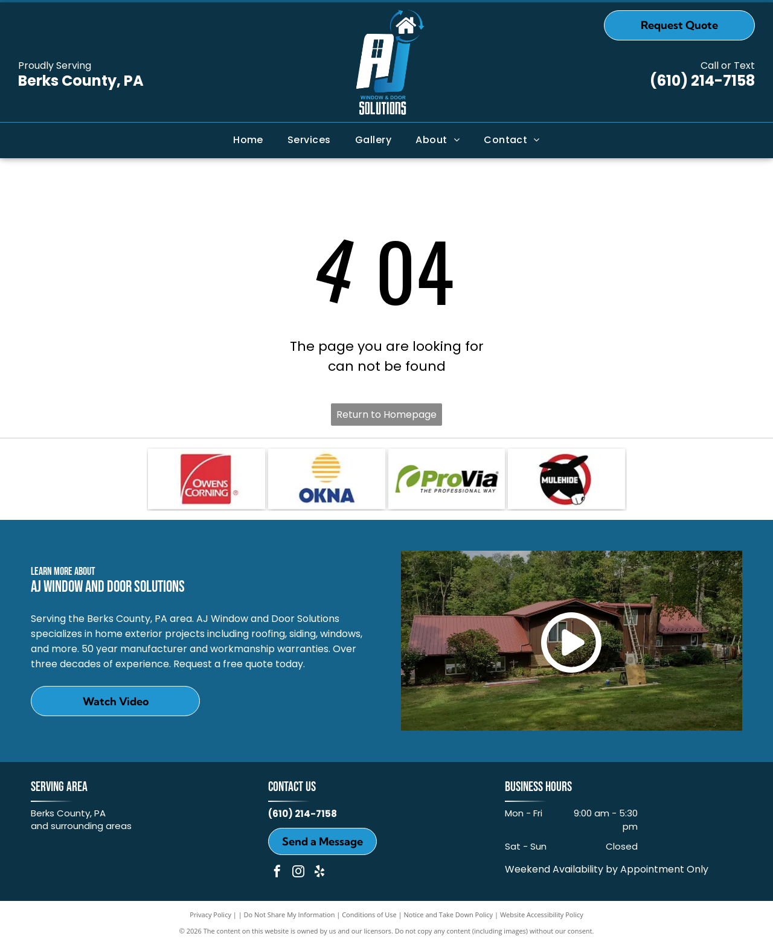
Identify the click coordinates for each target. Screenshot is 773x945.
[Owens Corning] (206, 479)
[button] (309, 140)
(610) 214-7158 (702, 81)
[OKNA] (326, 479)
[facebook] (277, 872)
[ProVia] (446, 479)
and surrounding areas (81, 825)
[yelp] (319, 872)
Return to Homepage (386, 414)
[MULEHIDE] (566, 479)
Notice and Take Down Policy (448, 914)
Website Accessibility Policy (541, 914)
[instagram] (298, 872)
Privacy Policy (210, 914)
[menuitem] (248, 140)
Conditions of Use (369, 914)
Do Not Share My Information (289, 914)
